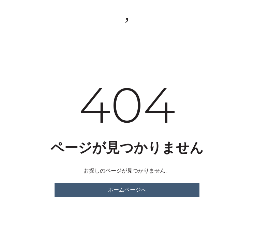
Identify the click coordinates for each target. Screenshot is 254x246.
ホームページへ (127, 190)
